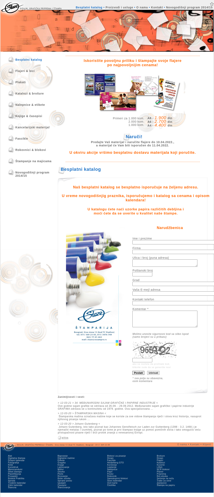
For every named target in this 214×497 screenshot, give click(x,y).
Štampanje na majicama (33, 161)
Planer (160, 476)
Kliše (10, 469)
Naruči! (134, 136)
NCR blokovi (163, 474)
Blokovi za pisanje (116, 460)
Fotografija (13, 467)
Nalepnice (112, 474)
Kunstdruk (13, 471)
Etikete (61, 465)
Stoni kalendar (114, 485)
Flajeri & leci (25, 71)
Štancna (12, 492)
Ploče (60, 478)
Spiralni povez (65, 485)
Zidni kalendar (15, 489)
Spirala (11, 485)
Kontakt (157, 7)
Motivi (61, 474)
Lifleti (160, 471)
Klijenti (207, 448)
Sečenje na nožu (165, 483)
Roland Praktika (16, 483)
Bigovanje (63, 460)
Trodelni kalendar (17, 487)
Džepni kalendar (16, 465)
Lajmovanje (63, 471)
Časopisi (62, 489)
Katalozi (161, 467)
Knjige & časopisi (28, 116)
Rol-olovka (162, 480)
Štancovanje (64, 492)
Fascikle (21, 138)
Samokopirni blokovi (117, 483)
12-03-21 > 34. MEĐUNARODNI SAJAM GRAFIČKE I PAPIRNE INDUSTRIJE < (109, 407)
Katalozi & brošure (29, 93)
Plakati (20, 82)
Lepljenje (111, 471)
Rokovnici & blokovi (30, 150)
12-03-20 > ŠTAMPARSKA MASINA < (83, 417)
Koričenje (112, 469)
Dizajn (110, 462)
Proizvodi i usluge (119, 7)
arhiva (65, 442)
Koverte (161, 469)
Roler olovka (64, 483)
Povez (110, 478)
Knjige (61, 469)
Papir (110, 476)
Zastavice (162, 487)
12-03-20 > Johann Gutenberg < (80, 428)
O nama (142, 7)
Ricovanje (63, 480)
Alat (10, 460)
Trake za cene (164, 485)
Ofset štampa (15, 476)
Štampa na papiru (166, 489)
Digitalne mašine (66, 462)
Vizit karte (112, 487)
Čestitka (111, 489)
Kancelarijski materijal (32, 127)
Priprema (161, 478)
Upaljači (62, 487)
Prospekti (13, 480)
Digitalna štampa (16, 462)
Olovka (61, 476)
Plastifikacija (14, 478)
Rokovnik (112, 480)
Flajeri (160, 465)
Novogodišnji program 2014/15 (189, 7)
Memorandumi (15, 474)
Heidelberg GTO (115, 467)
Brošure (161, 460)
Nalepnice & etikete (30, 104)
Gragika (62, 467)
